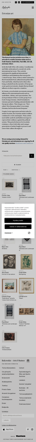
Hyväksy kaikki (18, 220)
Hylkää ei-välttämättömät (18, 226)
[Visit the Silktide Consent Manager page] (29, 233)
